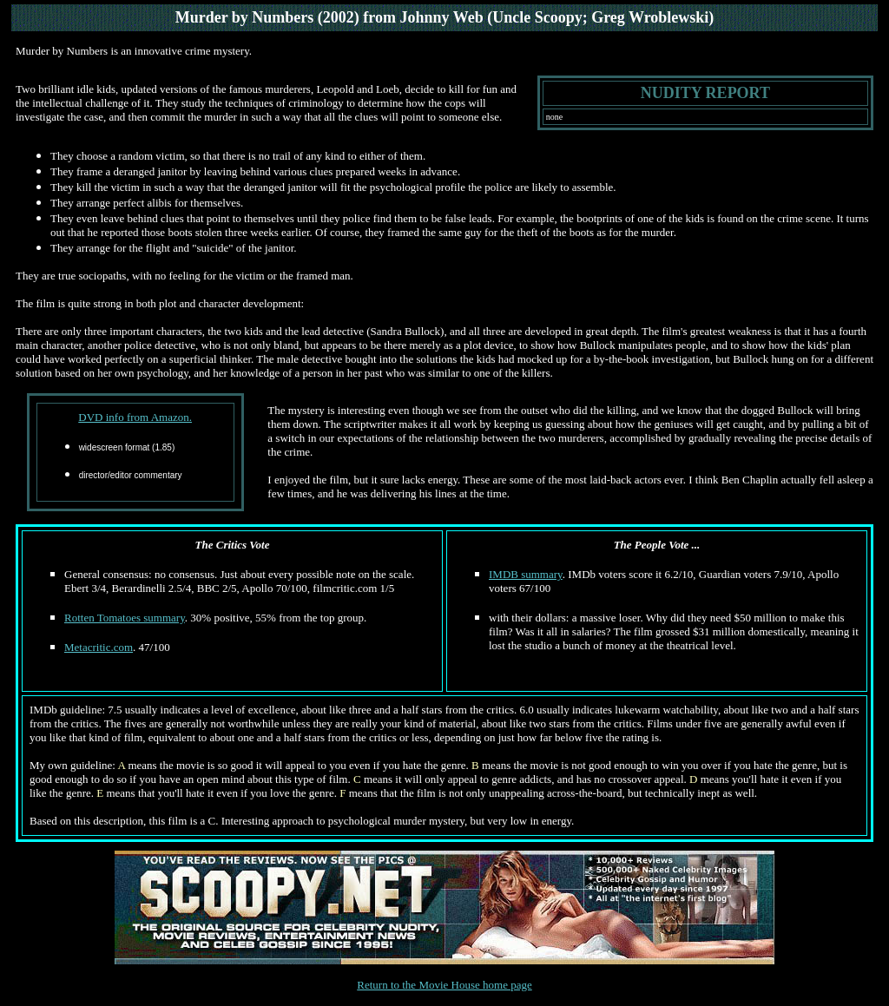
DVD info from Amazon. (135, 417)
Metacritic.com (98, 647)
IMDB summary (526, 574)
